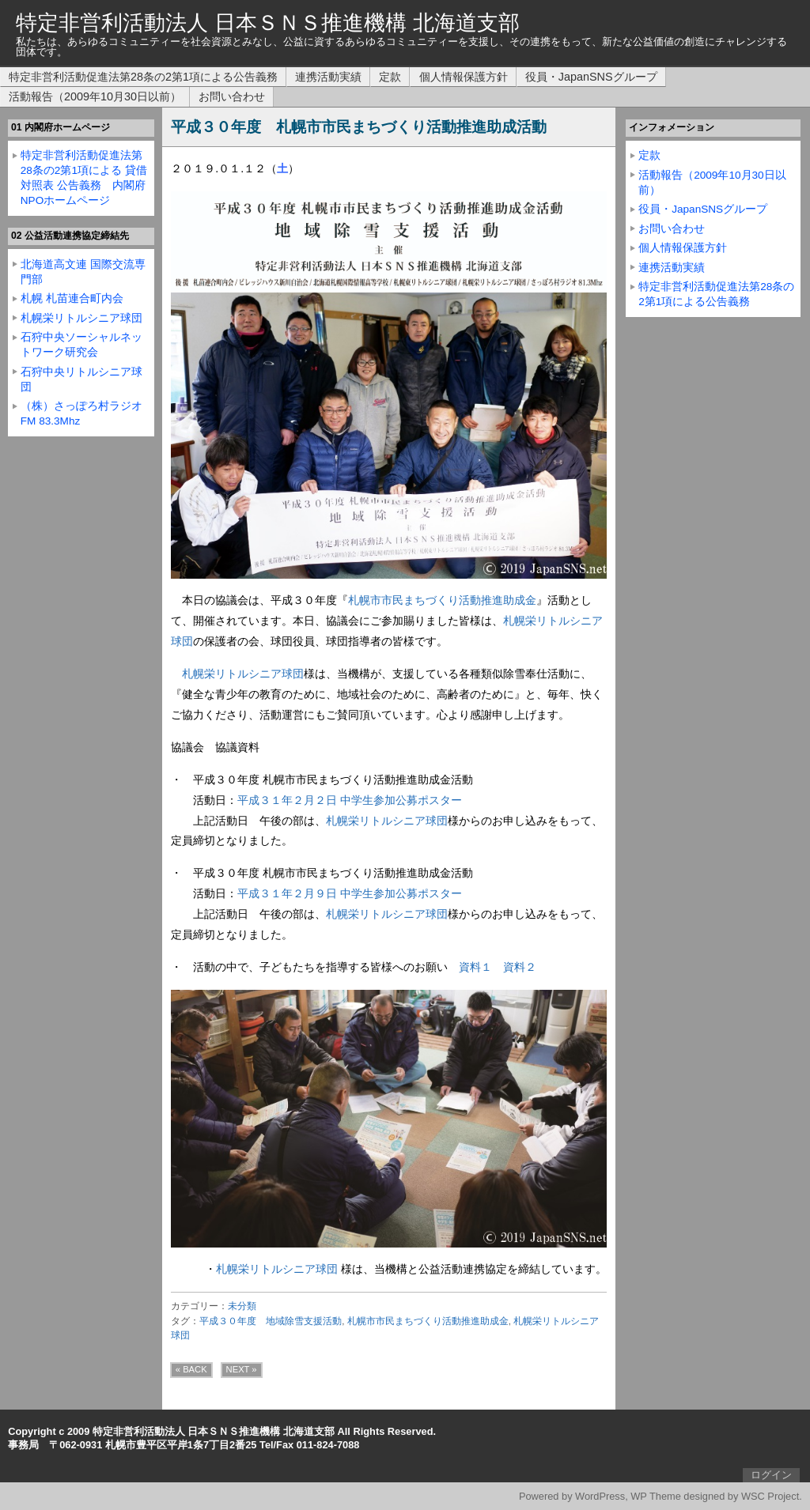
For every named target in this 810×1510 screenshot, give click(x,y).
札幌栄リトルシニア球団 (243, 673)
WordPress (600, 1496)
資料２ (519, 967)
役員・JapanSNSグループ (591, 76)
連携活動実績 (328, 76)
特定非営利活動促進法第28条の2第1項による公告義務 (143, 76)
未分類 (242, 1306)
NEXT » (241, 1369)
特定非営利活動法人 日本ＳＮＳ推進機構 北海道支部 (267, 22)
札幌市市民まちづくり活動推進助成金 (442, 600)
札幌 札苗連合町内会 (72, 298)
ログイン (771, 1475)
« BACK (191, 1369)
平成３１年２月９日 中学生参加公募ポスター (349, 893)
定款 (390, 76)
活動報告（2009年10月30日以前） (95, 96)
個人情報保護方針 (463, 76)
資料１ (475, 967)
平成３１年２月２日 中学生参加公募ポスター (349, 800)
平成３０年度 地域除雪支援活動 (270, 1321)
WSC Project (770, 1496)
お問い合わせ (232, 96)
